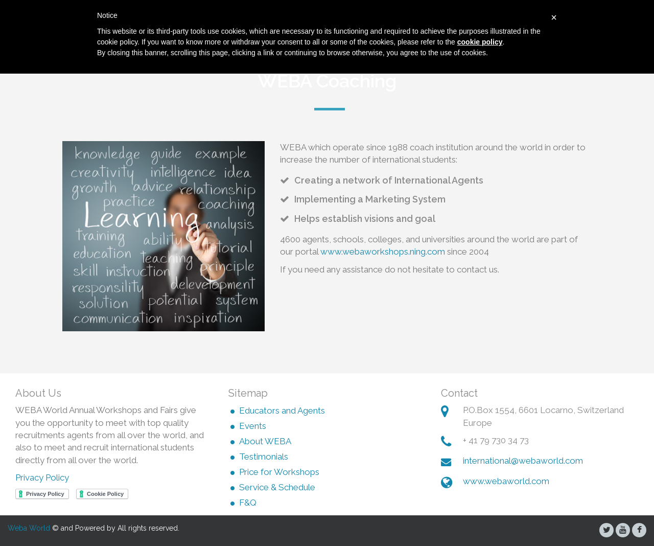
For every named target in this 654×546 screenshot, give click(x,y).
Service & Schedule (277, 488)
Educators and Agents (282, 411)
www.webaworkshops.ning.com (382, 251)
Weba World (29, 528)
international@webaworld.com (523, 461)
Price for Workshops (279, 472)
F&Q (247, 503)
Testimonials (263, 457)
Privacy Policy (42, 477)
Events (252, 426)
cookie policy (480, 42)
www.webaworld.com (506, 481)
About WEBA (265, 442)
